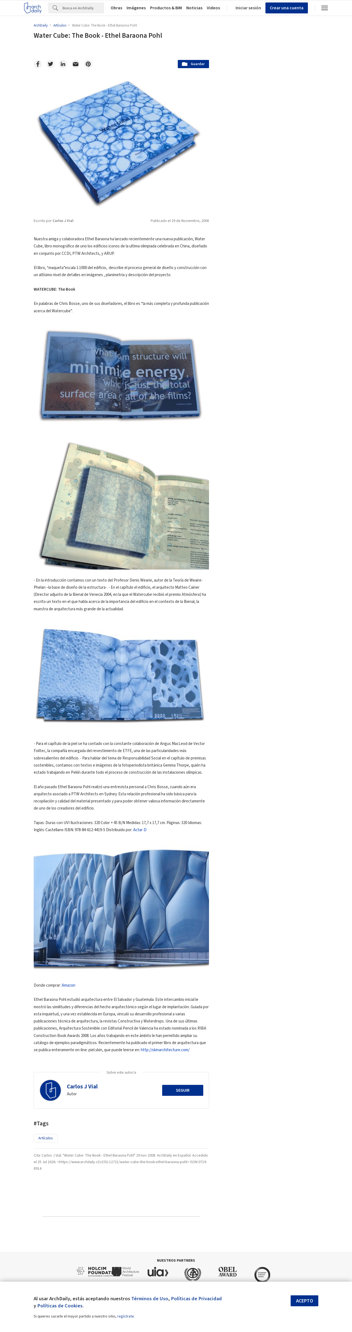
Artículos (45, 1138)
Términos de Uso (149, 1298)
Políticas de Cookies (59, 1305)
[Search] (83, 7)
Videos (213, 8)
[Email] (75, 64)
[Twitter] (50, 64)
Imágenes (136, 8)
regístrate (125, 1316)
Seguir (183, 1090)
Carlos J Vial (82, 1086)
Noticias (194, 8)
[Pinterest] (88, 64)
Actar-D (140, 830)
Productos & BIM (166, 8)
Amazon (68, 985)
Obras (116, 8)
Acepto (304, 1301)
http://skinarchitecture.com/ (165, 1050)
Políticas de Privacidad (196, 1298)
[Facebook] (38, 64)
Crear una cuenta (287, 8)
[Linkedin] (63, 64)
